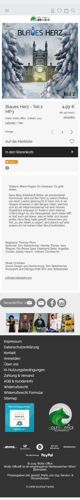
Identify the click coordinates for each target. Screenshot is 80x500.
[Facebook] (51, 303)
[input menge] (62, 132)
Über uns (11, 364)
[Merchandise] (40, 314)
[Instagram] (61, 303)
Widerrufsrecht (16, 387)
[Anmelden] (52, 10)
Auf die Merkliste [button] (18, 141)
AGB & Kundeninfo (18, 381)
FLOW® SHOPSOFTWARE (40, 487)
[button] (7, 10)
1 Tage (14, 123)
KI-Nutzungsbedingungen (24, 370)
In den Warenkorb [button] (19, 152)
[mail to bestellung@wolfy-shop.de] (41, 303)
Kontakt (10, 353)
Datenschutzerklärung (21, 347)
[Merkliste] (59, 10)
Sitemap (10, 398)
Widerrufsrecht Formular (23, 393)
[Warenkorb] (66, 10)
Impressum (13, 341)
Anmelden (12, 359)
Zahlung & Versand (19, 376)
